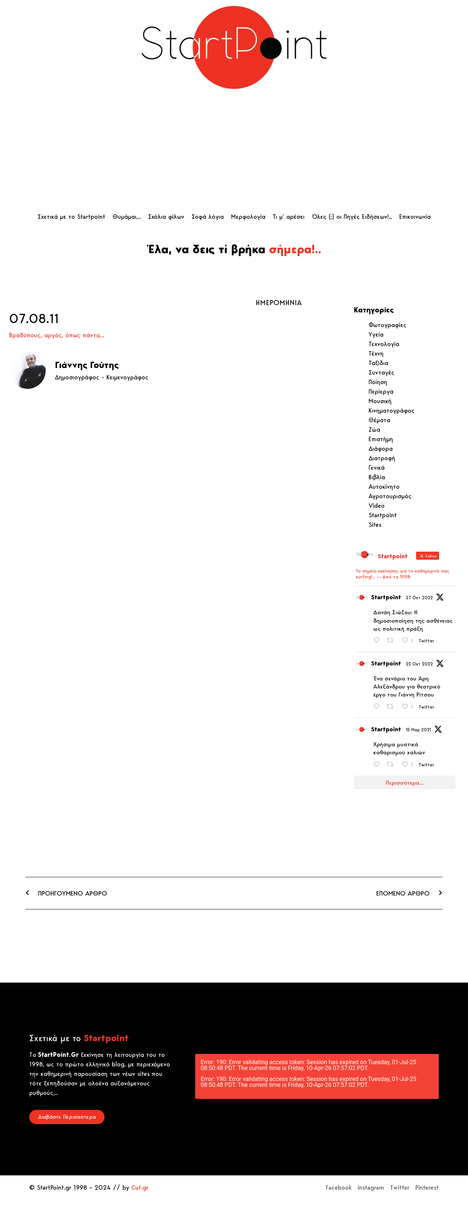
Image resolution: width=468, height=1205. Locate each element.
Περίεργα (381, 391)
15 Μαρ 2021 (418, 729)
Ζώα (374, 429)
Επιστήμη (381, 439)
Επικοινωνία (415, 216)
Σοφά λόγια (208, 216)
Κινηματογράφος (392, 410)
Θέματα (379, 420)
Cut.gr (139, 1187)
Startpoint (383, 515)
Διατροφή (382, 458)
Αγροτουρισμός (390, 496)
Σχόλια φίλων (166, 216)
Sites (375, 524)
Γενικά (377, 467)
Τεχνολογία (384, 344)
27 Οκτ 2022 (419, 597)
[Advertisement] (234, 153)
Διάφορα (381, 448)
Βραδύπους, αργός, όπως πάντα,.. (56, 335)
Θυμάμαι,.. (127, 216)
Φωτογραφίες (388, 325)
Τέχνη (376, 353)
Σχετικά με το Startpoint (71, 216)
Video (377, 505)
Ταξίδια (378, 363)
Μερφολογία (248, 216)
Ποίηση (378, 382)
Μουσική (380, 401)
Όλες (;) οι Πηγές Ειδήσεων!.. (352, 216)
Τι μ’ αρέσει (289, 216)
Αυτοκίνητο (384, 486)
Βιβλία (377, 477)
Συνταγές (382, 372)
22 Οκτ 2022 (419, 664)
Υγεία (376, 334)
